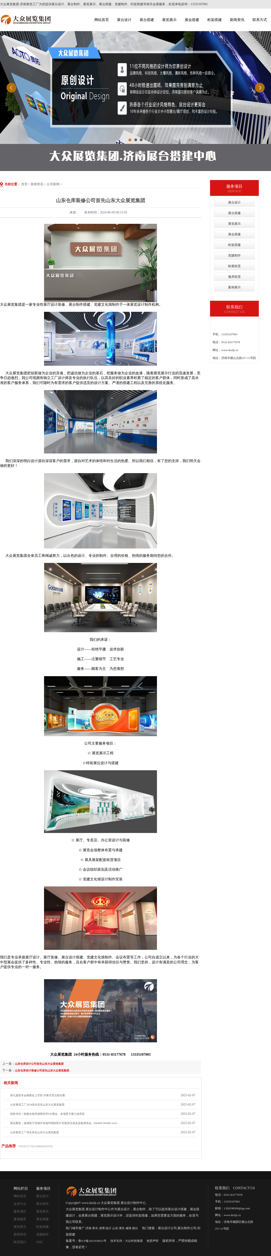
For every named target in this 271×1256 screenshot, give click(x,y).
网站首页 (101, 20)
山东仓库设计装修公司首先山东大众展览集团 (42, 1070)
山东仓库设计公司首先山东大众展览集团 (39, 1063)
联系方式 (259, 20)
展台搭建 (147, 20)
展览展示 (169, 20)
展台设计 (124, 20)
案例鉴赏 (20, 1219)
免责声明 (152, 1240)
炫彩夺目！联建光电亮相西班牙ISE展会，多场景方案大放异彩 (47, 1113)
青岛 (95, 1228)
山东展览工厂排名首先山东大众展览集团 (34, 1132)
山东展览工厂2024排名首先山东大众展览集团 (37, 1104)
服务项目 (20, 1211)
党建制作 (234, 255)
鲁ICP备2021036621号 (92, 1240)
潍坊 (122, 1228)
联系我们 (20, 1242)
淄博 (102, 1228)
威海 (128, 1228)
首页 (24, 184)
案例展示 (234, 287)
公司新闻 (53, 184)
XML (39, 1242)
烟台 (135, 1228)
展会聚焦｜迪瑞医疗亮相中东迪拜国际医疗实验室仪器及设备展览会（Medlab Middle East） (64, 1123)
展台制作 (42, 1203)
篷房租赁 (234, 276)
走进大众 (20, 1203)
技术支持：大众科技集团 (126, 1240)
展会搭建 (192, 20)
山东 (115, 1228)
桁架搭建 (214, 20)
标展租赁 (234, 266)
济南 (88, 1228)
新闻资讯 (237, 20)
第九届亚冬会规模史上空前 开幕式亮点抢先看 (37, 1095)
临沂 (108, 1228)
